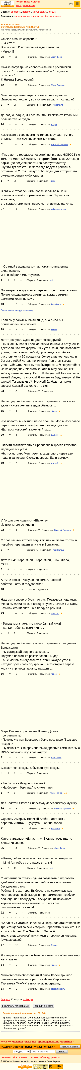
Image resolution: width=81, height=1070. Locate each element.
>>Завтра (28, 999)
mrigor (54, 124)
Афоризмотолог (58, 209)
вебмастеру (45, 1057)
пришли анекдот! (70, 1047)
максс (54, 330)
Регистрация (29, 5)
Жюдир (54, 945)
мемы (36, 11)
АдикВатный (58, 550)
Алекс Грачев (56, 793)
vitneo (54, 411)
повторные (30, 1041)
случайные (66, 1041)
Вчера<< (5, 999)
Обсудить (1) (34, 391)
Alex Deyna (58, 105)
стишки (52, 11)
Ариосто (55, 613)
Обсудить (32, 57)
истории (27, 11)
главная (6, 1047)
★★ (66, 793)
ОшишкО (55, 828)
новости (55, 1057)
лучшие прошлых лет (48, 1041)
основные (18, 1041)
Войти (19, 5)
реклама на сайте (9, 1057)
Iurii (51, 280)
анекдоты (16, 11)
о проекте (33, 1057)
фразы (43, 11)
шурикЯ (54, 435)
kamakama (56, 304)
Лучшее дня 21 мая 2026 (28, 2)
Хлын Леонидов (58, 85)
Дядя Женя (56, 57)
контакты (23, 1057)
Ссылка (31, 589)
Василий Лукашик (59, 144)
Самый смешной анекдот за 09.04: (24, 1013)
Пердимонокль (58, 989)
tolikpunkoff (56, 758)
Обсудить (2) (32, 105)
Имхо (52, 181)
